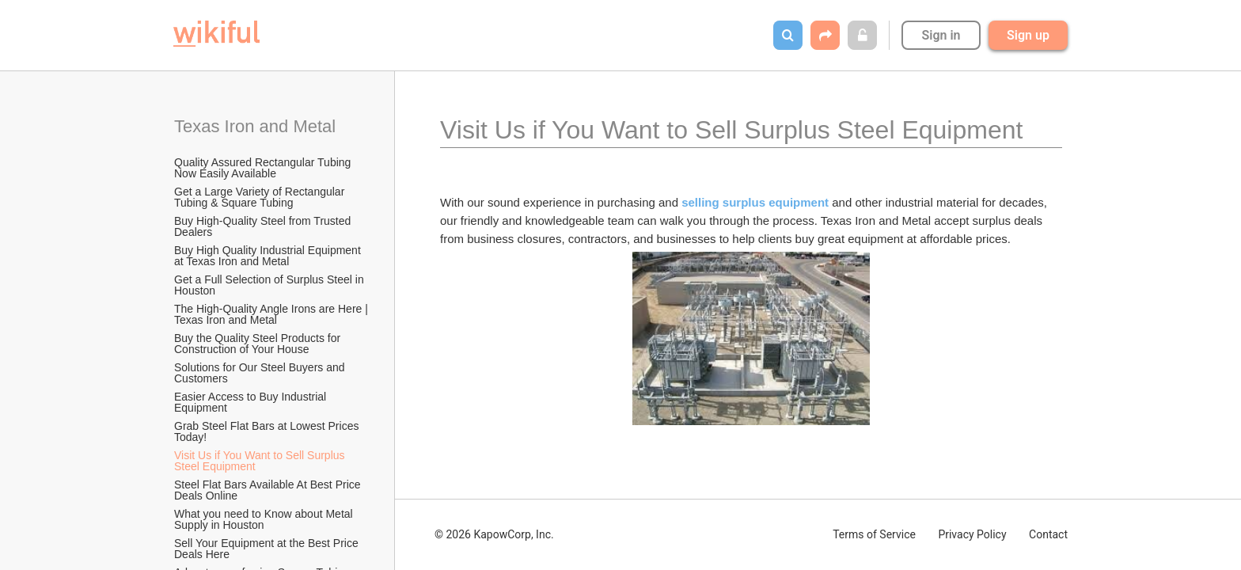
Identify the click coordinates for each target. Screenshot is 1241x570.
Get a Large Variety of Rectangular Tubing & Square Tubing (260, 197)
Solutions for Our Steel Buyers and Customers (260, 373)
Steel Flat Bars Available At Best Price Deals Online (268, 490)
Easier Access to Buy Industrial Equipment (251, 402)
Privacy (972, 534)
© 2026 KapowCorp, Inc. (494, 534)
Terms (874, 534)
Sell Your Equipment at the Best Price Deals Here (268, 548)
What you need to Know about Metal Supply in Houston (265, 519)
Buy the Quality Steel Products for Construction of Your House (258, 343)
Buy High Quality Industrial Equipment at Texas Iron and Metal (269, 256)
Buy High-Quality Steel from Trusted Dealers (264, 226)
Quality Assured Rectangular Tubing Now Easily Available (264, 168)
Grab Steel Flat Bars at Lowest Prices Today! (268, 431)
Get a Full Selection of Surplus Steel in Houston (270, 285)
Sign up (1028, 35)
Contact (1048, 534)
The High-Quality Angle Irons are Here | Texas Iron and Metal (272, 314)
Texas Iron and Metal (255, 126)
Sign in (940, 35)
